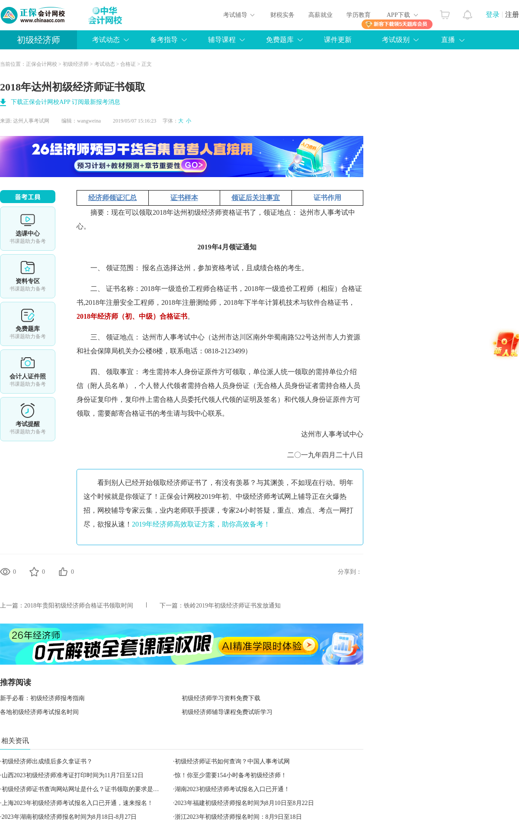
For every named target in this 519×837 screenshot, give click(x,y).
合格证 (128, 64)
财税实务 (282, 15)
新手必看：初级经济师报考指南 (42, 698)
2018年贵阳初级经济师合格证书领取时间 (78, 605)
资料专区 (27, 276)
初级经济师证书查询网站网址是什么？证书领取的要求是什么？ (86, 789)
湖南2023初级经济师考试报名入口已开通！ (232, 789)
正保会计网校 (41, 64)
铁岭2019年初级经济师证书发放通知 (232, 605)
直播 (448, 39)
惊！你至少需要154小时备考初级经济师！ (231, 775)
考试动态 (106, 39)
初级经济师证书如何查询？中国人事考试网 (232, 761)
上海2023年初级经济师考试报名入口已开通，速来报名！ (77, 803)
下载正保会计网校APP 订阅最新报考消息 (65, 102)
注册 (512, 14)
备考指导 (164, 39)
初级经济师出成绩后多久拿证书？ (47, 761)
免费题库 (280, 39)
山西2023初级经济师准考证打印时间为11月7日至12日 (73, 775)
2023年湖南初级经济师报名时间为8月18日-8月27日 (69, 817)
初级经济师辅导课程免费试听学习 (227, 712)
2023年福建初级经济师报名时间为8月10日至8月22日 (244, 803)
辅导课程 (222, 39)
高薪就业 (320, 15)
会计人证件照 (27, 371)
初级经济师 (38, 40)
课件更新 (338, 39)
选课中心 (27, 228)
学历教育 (358, 15)
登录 (493, 14)
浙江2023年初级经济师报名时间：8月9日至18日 (238, 817)
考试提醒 (27, 419)
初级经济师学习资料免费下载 (221, 698)
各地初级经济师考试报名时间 (39, 712)
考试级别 (396, 39)
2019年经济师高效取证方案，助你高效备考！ (201, 524)
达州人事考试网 (31, 121)
